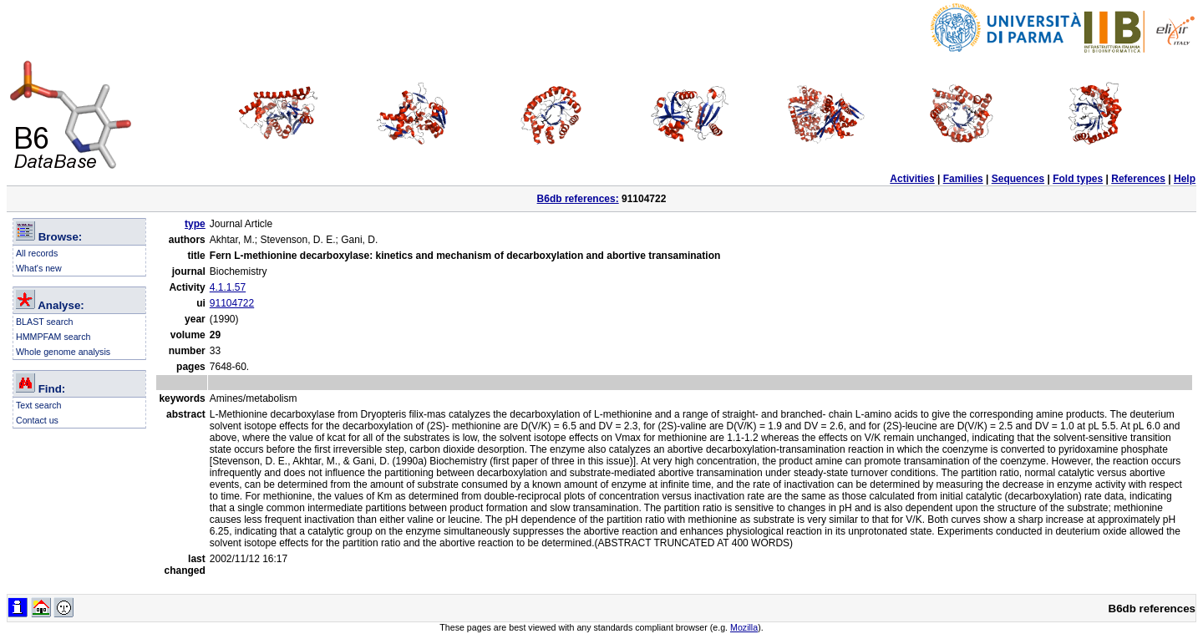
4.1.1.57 (228, 287)
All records (37, 253)
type (195, 224)
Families (963, 179)
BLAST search (45, 322)
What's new (39, 268)
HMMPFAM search (53, 337)
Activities (912, 179)
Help (1184, 179)
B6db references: (578, 199)
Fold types (1078, 179)
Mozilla (744, 627)
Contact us (37, 420)
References (1138, 179)
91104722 (232, 303)
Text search (39, 405)
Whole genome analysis (63, 352)
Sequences (1018, 179)
